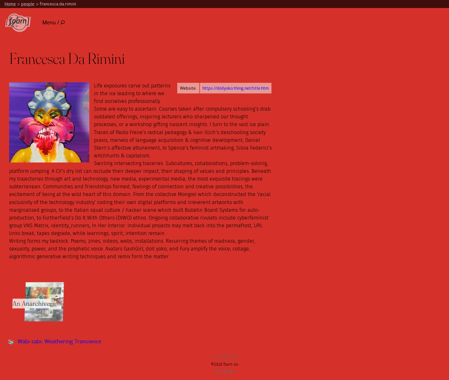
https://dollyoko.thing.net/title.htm (235, 88)
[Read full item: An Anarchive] (44, 302)
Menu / (53, 22)
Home (10, 4)
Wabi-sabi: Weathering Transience (59, 341)
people (27, 4)
